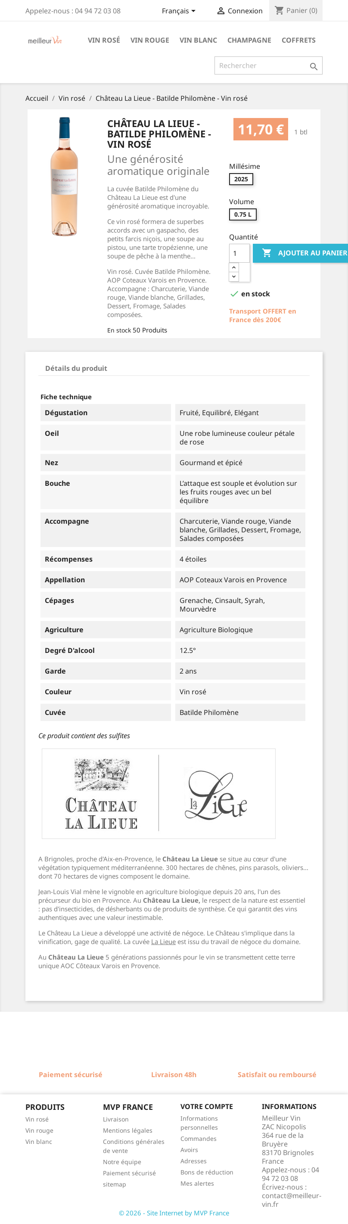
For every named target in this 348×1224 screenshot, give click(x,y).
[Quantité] (239, 253)
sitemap (114, 1184)
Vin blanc (198, 40)
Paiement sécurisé (129, 1173)
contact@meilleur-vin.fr (291, 1200)
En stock (119, 330)
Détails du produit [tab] (76, 368)
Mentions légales (127, 1130)
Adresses (193, 1161)
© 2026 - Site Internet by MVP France (174, 1212)
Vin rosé (104, 40)
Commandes (198, 1138)
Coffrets (299, 40)
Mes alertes (197, 1183)
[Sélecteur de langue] (180, 11)
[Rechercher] (268, 65)
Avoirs (189, 1150)
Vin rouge (149, 40)
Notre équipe (122, 1162)
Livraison (116, 1119)
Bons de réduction (206, 1172)
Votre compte (206, 1106)
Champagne (249, 40)
